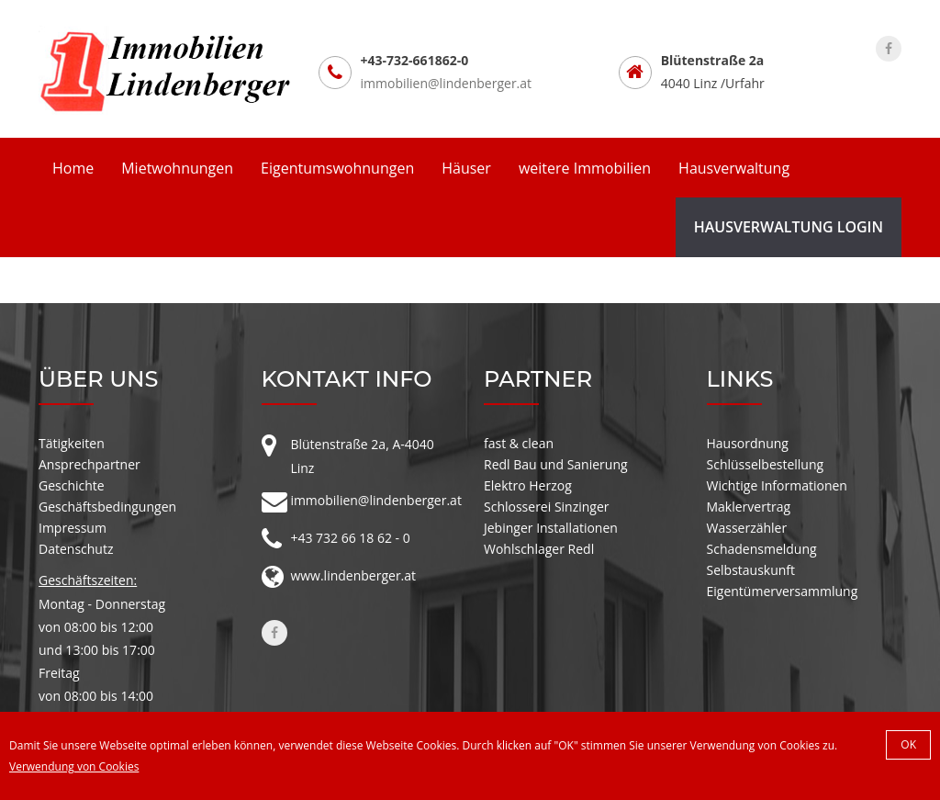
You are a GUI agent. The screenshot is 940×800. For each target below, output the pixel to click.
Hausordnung (748, 443)
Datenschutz (76, 549)
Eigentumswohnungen (337, 168)
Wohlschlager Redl (539, 549)
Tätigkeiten (72, 443)
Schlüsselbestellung (765, 464)
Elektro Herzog (528, 485)
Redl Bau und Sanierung (556, 464)
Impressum (72, 527)
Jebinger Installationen (551, 527)
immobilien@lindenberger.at (446, 83)
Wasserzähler (747, 527)
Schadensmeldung (762, 549)
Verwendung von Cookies (74, 766)
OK (908, 744)
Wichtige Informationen (777, 485)
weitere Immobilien (585, 168)
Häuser (466, 168)
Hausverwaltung (733, 168)
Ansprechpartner (89, 464)
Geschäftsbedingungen (107, 506)
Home (73, 168)
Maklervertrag (749, 506)
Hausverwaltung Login (788, 227)
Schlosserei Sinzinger (547, 506)
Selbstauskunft (751, 570)
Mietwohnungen (177, 168)
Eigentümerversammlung (782, 591)
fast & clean (519, 443)
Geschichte (72, 485)
